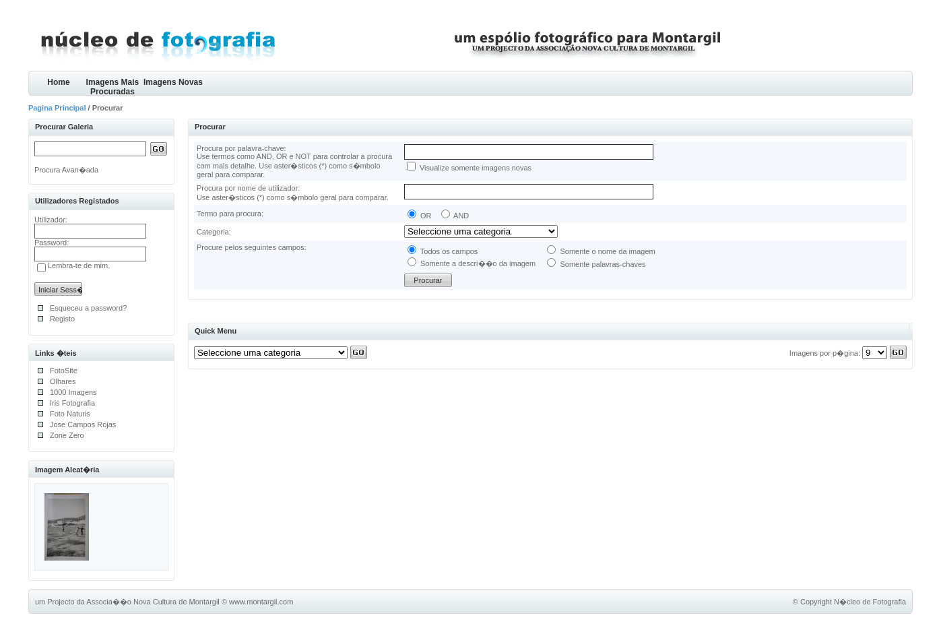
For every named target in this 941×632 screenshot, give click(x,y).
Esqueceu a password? (88, 308)
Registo (62, 319)
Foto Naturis (70, 414)
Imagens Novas (173, 82)
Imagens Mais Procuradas (112, 86)
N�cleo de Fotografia (870, 602)
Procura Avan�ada (66, 170)
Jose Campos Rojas (83, 424)
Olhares (63, 381)
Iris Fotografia (72, 403)
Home (58, 82)
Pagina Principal (57, 108)
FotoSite (63, 371)
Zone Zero (67, 435)
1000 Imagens (73, 392)
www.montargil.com (261, 602)
